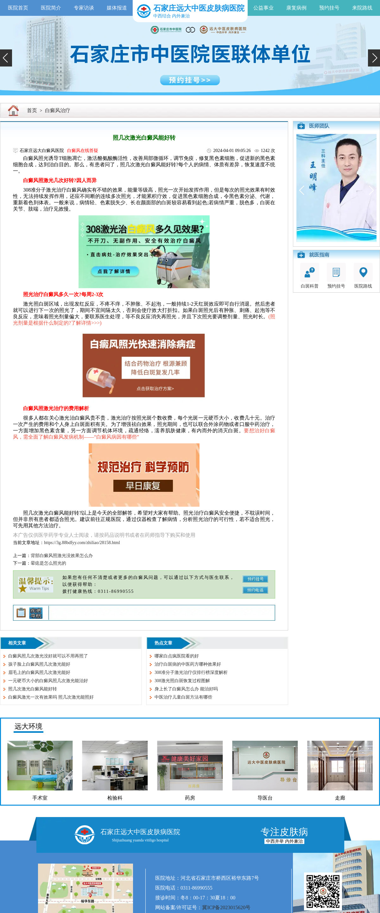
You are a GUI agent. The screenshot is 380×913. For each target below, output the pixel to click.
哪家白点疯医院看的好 (177, 656)
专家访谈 (84, 7)
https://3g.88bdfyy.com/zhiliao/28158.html (82, 542)
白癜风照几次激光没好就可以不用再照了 (48, 656)
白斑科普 (309, 275)
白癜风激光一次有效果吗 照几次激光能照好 (51, 697)
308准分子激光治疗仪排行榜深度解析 (191, 672)
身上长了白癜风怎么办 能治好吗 (186, 689)
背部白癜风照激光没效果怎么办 (62, 555)
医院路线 (363, 275)
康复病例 (296, 7)
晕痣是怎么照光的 (48, 563)
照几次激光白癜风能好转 (32, 689)
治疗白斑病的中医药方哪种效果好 (188, 664)
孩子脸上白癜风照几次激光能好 (39, 664)
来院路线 (362, 7)
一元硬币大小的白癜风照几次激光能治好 (48, 680)
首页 (32, 110)
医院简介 (51, 7)
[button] (6, 58)
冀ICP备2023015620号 (226, 907)
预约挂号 (329, 7)
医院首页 (18, 7)
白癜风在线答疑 (82, 150)
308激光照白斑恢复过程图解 (182, 680)
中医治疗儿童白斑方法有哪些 (183, 697)
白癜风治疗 (57, 110)
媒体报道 (117, 7)
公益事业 (263, 7)
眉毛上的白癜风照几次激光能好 (39, 672)
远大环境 (28, 726)
